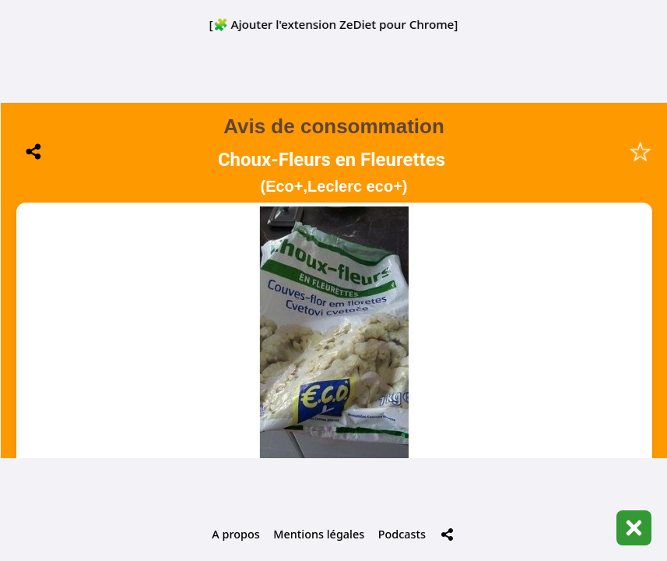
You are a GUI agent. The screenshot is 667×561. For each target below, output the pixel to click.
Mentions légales (318, 534)
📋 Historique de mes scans (334, 421)
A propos (235, 534)
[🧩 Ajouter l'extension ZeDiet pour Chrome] (333, 24)
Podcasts (402, 534)
